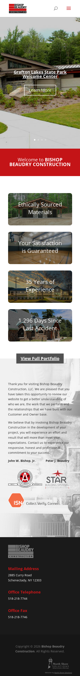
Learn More (40, 90)
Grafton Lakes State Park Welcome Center (40, 74)
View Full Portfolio (40, 358)
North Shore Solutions (63, 672)
